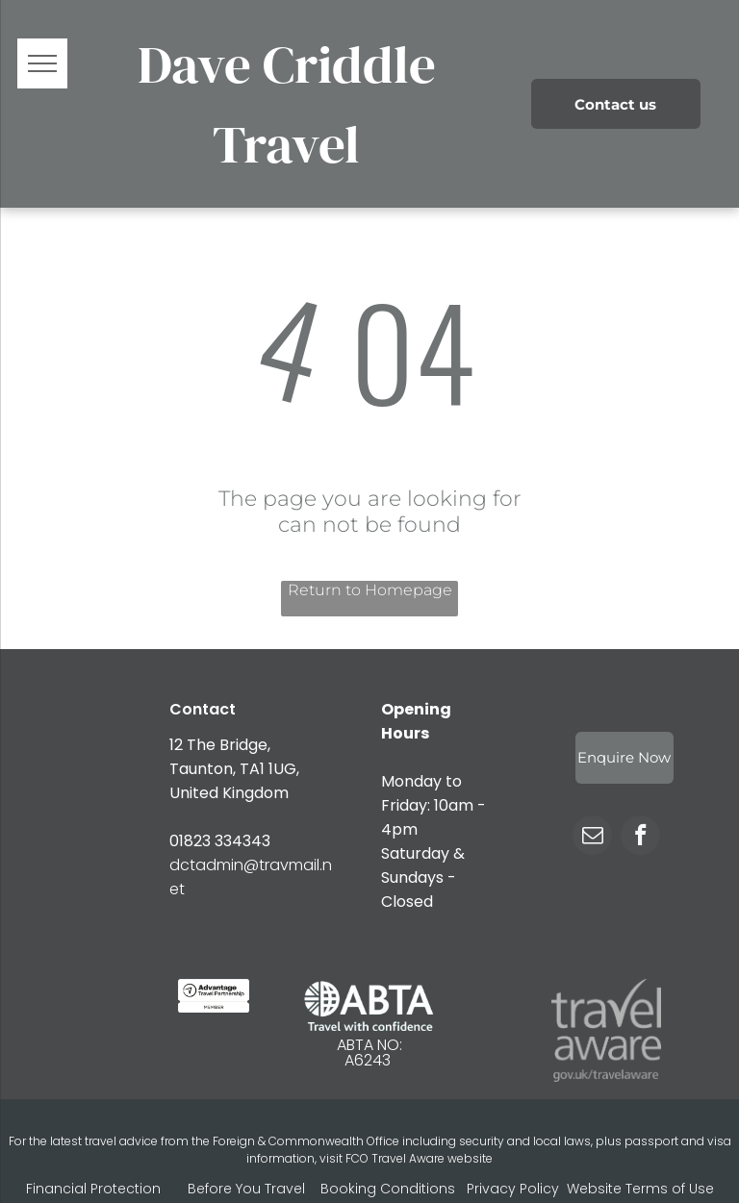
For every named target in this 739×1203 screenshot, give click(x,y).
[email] (592, 837)
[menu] (42, 63)
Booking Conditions (387, 1188)
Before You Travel (246, 1188)
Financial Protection (93, 1188)
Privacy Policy (513, 1188)
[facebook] (640, 837)
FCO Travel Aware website (419, 1158)
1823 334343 (224, 841)
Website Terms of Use (640, 1188)
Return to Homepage (370, 590)
